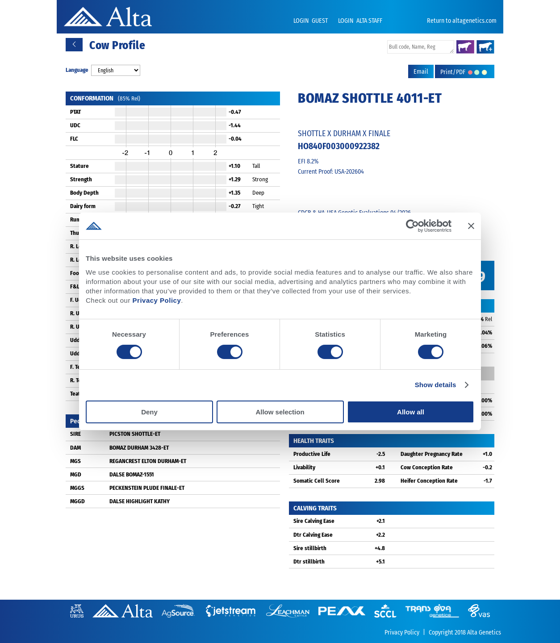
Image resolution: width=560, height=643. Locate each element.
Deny (149, 412)
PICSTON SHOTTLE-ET (134, 433)
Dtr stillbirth (309, 561)
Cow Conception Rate (427, 467)
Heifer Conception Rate (429, 480)
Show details (435, 384)
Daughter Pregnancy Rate (432, 454)
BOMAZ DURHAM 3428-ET (139, 447)
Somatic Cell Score (316, 480)
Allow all (410, 412)
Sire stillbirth (309, 548)
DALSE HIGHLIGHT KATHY (139, 501)
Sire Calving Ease (313, 521)
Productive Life (311, 454)
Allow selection (279, 412)
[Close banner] (471, 226)
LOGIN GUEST (311, 21)
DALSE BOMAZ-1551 (131, 474)
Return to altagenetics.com (462, 21)
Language (77, 70)
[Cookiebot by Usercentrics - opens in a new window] (412, 226)
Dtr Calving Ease (313, 534)
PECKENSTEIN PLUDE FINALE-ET (146, 487)
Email (421, 71)
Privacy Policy (157, 300)
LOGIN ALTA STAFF (360, 21)
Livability (304, 467)
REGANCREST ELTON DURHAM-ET (147, 461)
